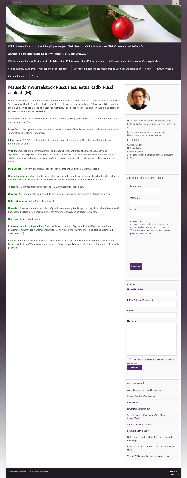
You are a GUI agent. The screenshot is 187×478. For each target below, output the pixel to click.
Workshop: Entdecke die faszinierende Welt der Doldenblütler (107, 68)
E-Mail (134, 209)
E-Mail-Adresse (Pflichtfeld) (152, 303)
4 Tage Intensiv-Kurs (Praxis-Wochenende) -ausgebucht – (38, 68)
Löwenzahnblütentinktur (138, 409)
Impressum (173, 472)
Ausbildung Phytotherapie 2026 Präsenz (59, 46)
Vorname (135, 197)
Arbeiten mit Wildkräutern (139, 424)
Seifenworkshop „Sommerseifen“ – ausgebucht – (134, 61)
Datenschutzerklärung (154, 359)
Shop (149, 68)
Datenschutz (137, 221)
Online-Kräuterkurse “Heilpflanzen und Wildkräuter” (114, 46)
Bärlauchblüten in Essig (137, 431)
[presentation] (142, 249)
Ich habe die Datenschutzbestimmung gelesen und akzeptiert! (151, 232)
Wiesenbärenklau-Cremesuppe (141, 396)
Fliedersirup (132, 402)
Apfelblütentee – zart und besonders (144, 390)
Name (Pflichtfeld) (152, 292)
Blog (35, 76)
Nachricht (152, 338)
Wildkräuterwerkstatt (20, 46)
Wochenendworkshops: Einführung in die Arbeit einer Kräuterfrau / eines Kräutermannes (56, 61)
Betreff (152, 313)
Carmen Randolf (17, 76)
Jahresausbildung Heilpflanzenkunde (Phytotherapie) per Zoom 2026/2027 (48, 53)
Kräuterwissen (166, 68)
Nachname (135, 185)
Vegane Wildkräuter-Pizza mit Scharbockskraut (148, 456)
